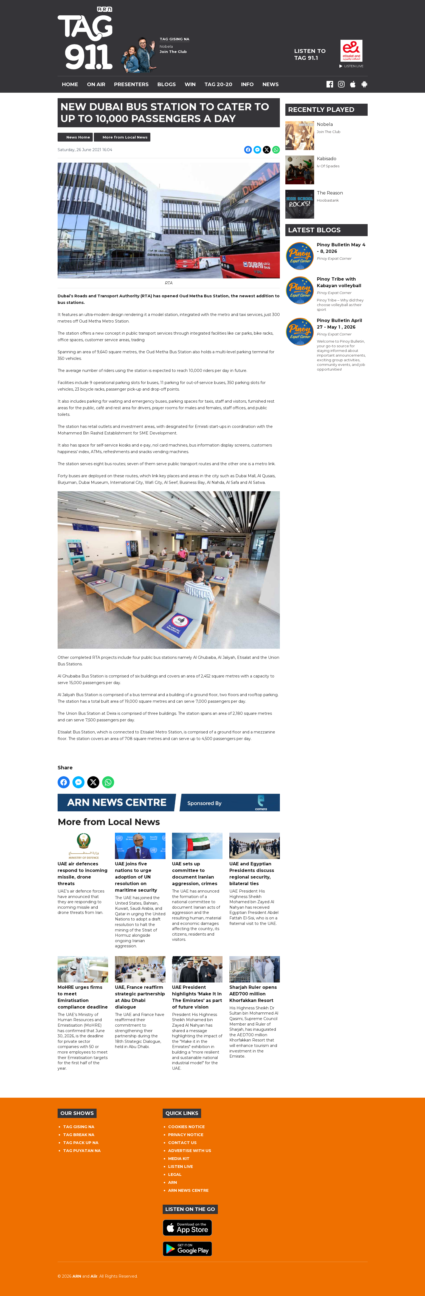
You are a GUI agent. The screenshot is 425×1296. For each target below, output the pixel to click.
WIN (190, 84)
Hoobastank (328, 200)
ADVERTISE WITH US (189, 1150)
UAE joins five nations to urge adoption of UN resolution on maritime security (140, 863)
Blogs (166, 84)
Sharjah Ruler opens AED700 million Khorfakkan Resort (254, 979)
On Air (96, 84)
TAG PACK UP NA (80, 1142)
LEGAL (175, 1174)
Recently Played (321, 110)
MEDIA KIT (179, 1158)
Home (70, 84)
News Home (78, 137)
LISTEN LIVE (180, 1166)
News (271, 84)
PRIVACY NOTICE (185, 1134)
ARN (172, 1182)
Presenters (131, 84)
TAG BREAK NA (78, 1134)
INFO (247, 84)
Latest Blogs (314, 230)
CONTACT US (182, 1142)
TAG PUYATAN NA (82, 1150)
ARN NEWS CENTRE (188, 1190)
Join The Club (328, 131)
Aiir (94, 1276)
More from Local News (125, 137)
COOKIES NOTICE (186, 1126)
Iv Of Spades (328, 166)
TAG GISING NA (78, 1126)
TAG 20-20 (218, 84)
